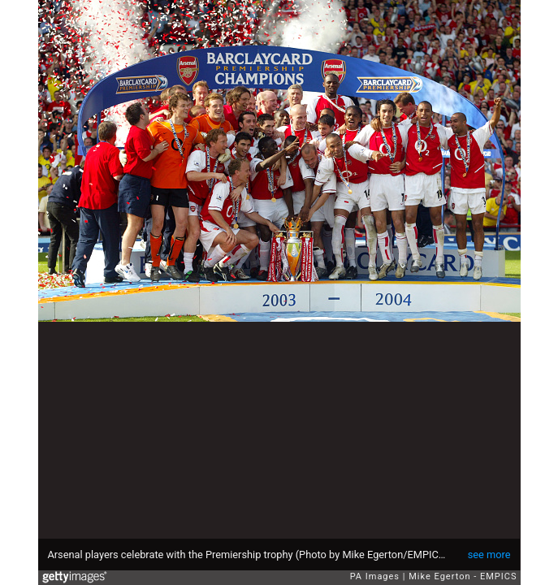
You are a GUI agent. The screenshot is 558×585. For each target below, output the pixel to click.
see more (489, 554)
